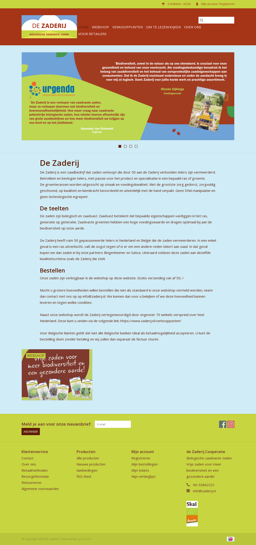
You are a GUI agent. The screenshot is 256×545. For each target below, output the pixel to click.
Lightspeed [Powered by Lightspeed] (84, 539)
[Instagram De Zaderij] (230, 424)
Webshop (100, 27)
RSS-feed (84, 476)
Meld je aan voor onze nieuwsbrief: (56, 424)
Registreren (140, 458)
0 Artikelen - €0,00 (176, 4)
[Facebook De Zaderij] (222, 424)
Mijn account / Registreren (215, 4)
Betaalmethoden (35, 470)
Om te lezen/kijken (163, 27)
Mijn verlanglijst (143, 476)
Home (83, 27)
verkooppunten (127, 27)
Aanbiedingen (87, 470)
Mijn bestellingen (144, 464)
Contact (28, 458)
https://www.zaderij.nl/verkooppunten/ (150, 320)
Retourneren (31, 482)
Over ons (192, 27)
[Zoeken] (216, 20)
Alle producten (88, 458)
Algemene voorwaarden (40, 488)
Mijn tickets (140, 470)
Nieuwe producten (91, 464)
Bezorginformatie (35, 476)
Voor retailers (92, 33)
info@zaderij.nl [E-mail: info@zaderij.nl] (204, 491)
